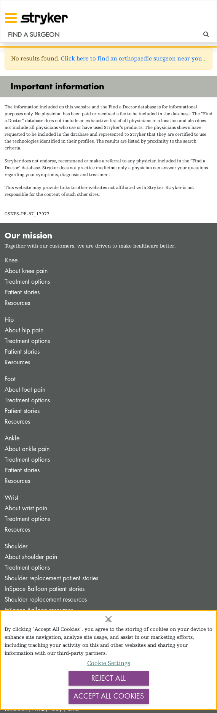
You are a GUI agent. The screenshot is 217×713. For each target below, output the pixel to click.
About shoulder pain (31, 557)
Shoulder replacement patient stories (51, 578)
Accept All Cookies (108, 695)
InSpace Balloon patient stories (45, 589)
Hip (9, 320)
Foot (10, 379)
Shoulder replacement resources (46, 599)
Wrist (11, 498)
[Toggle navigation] (11, 18)
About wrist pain (26, 508)
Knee (11, 260)
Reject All (108, 678)
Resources (17, 303)
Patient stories (22, 292)
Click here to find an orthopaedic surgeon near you (132, 58)
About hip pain (24, 330)
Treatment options (27, 282)
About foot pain (25, 390)
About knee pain (26, 271)
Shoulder (16, 546)
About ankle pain (27, 449)
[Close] (108, 619)
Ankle (12, 438)
